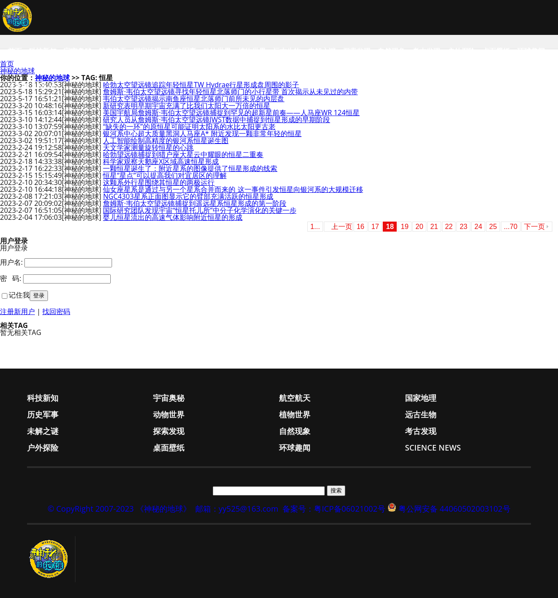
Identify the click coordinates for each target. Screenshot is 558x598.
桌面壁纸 (496, 51)
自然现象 (391, 51)
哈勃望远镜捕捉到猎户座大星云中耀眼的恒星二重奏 (183, 154)
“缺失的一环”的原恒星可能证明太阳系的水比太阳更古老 (189, 126)
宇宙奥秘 (78, 51)
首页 (15, 51)
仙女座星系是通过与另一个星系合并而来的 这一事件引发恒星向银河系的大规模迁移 (233, 189)
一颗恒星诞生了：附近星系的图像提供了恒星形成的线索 (190, 168)
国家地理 (147, 51)
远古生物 (287, 51)
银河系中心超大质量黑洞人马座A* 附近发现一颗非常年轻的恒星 (202, 133)
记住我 (19, 295)
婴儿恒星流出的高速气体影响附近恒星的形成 (172, 217)
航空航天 (112, 51)
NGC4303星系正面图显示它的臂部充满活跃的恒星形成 (188, 196)
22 (449, 226)
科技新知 (43, 51)
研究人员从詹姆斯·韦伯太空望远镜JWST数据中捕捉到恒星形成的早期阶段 (216, 119)
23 (463, 226)
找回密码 (56, 311)
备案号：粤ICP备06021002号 (333, 508)
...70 (510, 226)
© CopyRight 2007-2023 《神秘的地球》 (119, 508)
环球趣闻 (531, 51)
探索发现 (357, 51)
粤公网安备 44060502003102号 (454, 508)
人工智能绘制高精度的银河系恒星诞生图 (165, 140)
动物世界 (217, 51)
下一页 (534, 226)
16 (360, 226)
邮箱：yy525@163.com (237, 508)
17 (375, 226)
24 (478, 226)
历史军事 (182, 51)
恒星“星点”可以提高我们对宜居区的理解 (164, 175)
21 (434, 226)
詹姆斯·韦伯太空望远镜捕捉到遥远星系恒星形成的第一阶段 (194, 203)
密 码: (10, 278)
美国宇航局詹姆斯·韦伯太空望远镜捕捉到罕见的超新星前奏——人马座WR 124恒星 (231, 112)
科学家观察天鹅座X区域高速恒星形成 (160, 161)
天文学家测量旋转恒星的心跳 (148, 147)
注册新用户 (17, 311)
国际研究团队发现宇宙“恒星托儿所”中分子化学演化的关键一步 (199, 210)
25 (493, 226)
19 (404, 226)
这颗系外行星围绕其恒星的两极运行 (158, 182)
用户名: (11, 262)
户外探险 (461, 51)
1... (315, 226)
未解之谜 (322, 51)
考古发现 (426, 51)
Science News (33, 86)
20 (419, 226)
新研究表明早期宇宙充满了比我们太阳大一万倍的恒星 (186, 105)
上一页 (341, 226)
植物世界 (252, 51)
